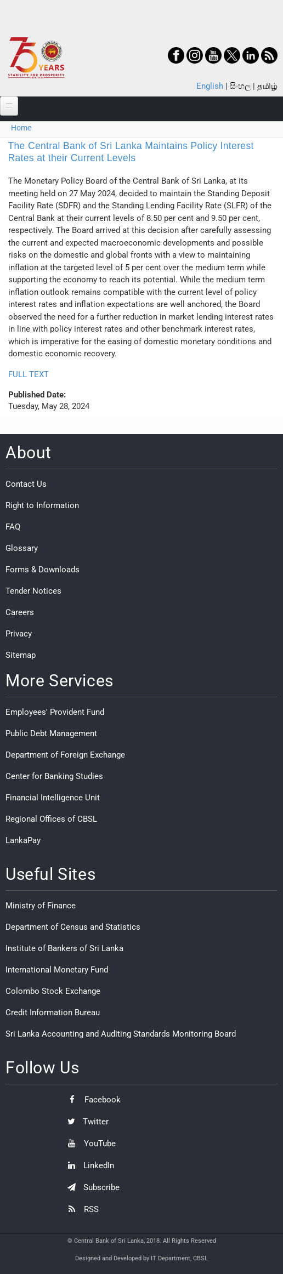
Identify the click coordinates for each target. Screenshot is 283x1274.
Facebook (91, 1100)
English (209, 86)
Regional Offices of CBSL (51, 819)
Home (21, 127)
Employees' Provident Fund (54, 712)
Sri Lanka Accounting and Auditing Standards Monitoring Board (120, 1034)
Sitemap (20, 655)
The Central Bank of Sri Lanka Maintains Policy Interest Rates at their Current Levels (131, 151)
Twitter (85, 1122)
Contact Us (26, 484)
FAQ (12, 527)
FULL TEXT (28, 374)
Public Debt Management (51, 733)
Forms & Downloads (42, 570)
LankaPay (23, 840)
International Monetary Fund (56, 970)
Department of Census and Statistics (72, 927)
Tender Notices (33, 591)
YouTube (89, 1143)
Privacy (18, 634)
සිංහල (240, 86)
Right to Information (42, 505)
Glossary (21, 548)
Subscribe (91, 1187)
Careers (19, 612)
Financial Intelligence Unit (52, 798)
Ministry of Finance (40, 906)
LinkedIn (88, 1165)
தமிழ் (267, 86)
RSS (80, 1209)
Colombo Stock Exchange (52, 991)
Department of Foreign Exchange (65, 755)
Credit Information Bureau (52, 1012)
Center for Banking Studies (54, 776)
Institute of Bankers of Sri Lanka (64, 948)
